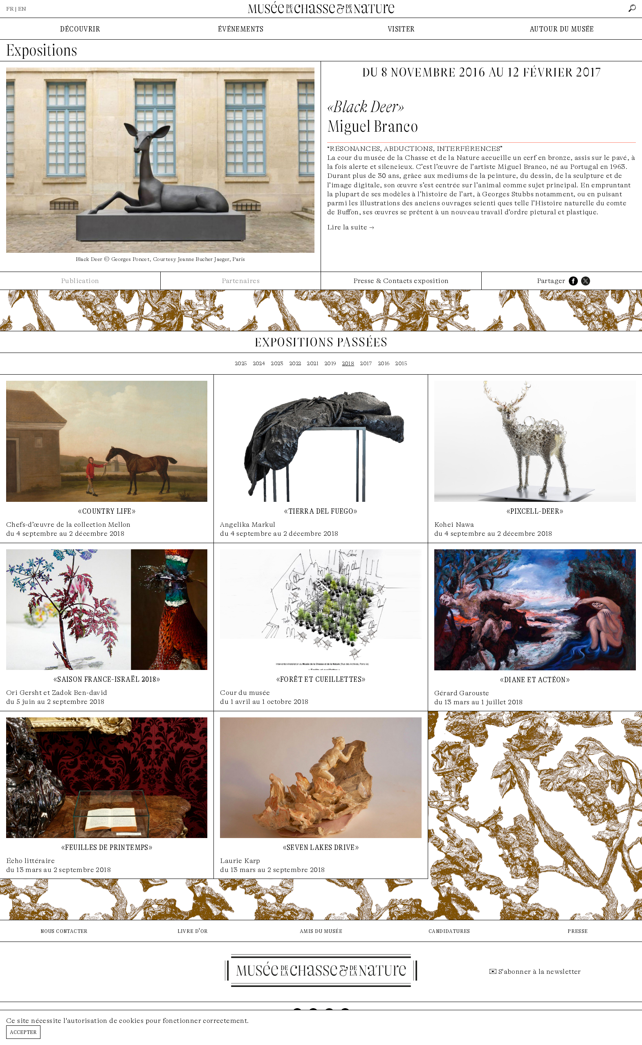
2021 (313, 363)
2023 (277, 363)
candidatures (449, 931)
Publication (80, 281)
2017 (366, 363)
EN (22, 9)
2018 (348, 363)
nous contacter (64, 931)
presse (578, 931)
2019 (330, 363)
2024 (259, 363)
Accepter (23, 1032)
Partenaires (241, 281)
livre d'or (192, 931)
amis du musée (321, 931)
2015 (401, 363)
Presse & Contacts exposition (401, 281)
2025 (241, 363)
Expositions (41, 50)
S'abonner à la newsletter (539, 971)
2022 (295, 363)
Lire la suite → (350, 227)
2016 (384, 363)
